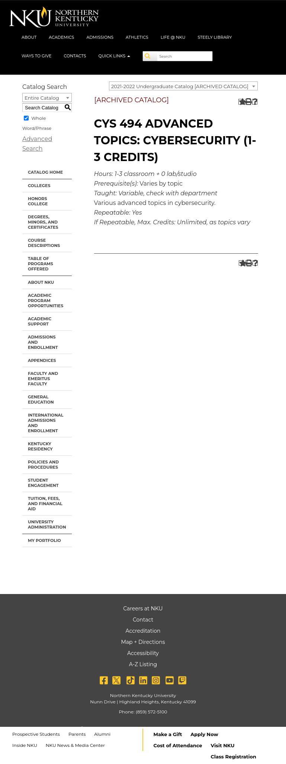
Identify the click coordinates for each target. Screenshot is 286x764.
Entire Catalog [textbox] (42, 98)
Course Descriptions (44, 243)
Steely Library (214, 37)
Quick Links (114, 55)
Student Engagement (43, 483)
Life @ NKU (173, 37)
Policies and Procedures (43, 464)
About (29, 37)
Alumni (102, 734)
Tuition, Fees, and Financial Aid (45, 503)
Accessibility (143, 653)
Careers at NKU (143, 608)
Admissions (99, 37)
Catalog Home (45, 172)
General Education (41, 399)
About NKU (41, 282)
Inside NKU (24, 745)
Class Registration (233, 757)
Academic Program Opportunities (45, 300)
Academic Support (39, 321)
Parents (77, 734)
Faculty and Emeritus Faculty (43, 378)
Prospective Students (36, 734)
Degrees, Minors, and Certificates (43, 222)
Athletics (137, 37)
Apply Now (204, 734)
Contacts (75, 55)
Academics (61, 37)
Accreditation (143, 630)
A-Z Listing (143, 664)
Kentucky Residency (40, 446)
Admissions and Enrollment (43, 342)
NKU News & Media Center (75, 745)
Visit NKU (223, 745)
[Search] (150, 56)
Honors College (38, 201)
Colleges (39, 185)
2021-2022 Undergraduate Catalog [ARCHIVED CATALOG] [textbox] (179, 86)
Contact (143, 619)
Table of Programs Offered (40, 264)
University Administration (47, 524)
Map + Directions (143, 642)
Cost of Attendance (178, 745)
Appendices (42, 360)
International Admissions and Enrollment (45, 423)
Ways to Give (37, 55)
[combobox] (183, 85)
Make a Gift (168, 734)
